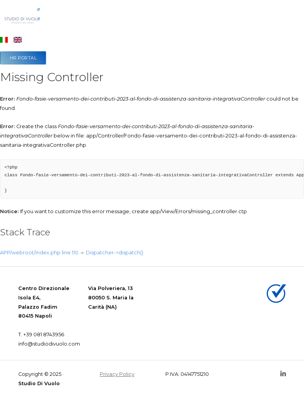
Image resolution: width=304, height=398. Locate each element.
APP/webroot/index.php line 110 (39, 252)
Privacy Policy (117, 374)
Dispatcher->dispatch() (114, 252)
